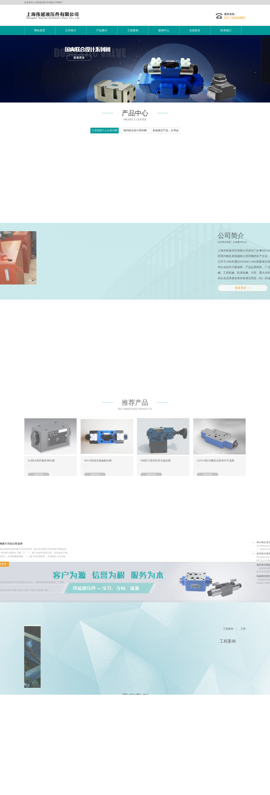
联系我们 (225, 30)
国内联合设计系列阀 (135, 137)
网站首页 (39, 30)
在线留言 (194, 30)
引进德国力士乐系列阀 (104, 137)
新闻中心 (163, 30)
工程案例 (132, 30)
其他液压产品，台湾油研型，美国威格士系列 (165, 138)
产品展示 (101, 30)
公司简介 (70, 30)
